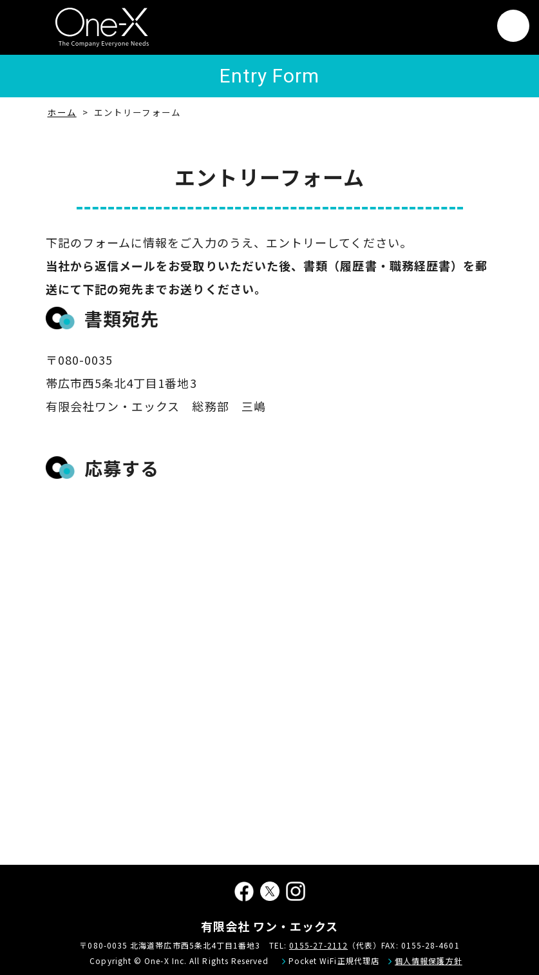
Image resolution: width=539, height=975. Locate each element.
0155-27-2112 (318, 945)
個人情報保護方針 (428, 960)
